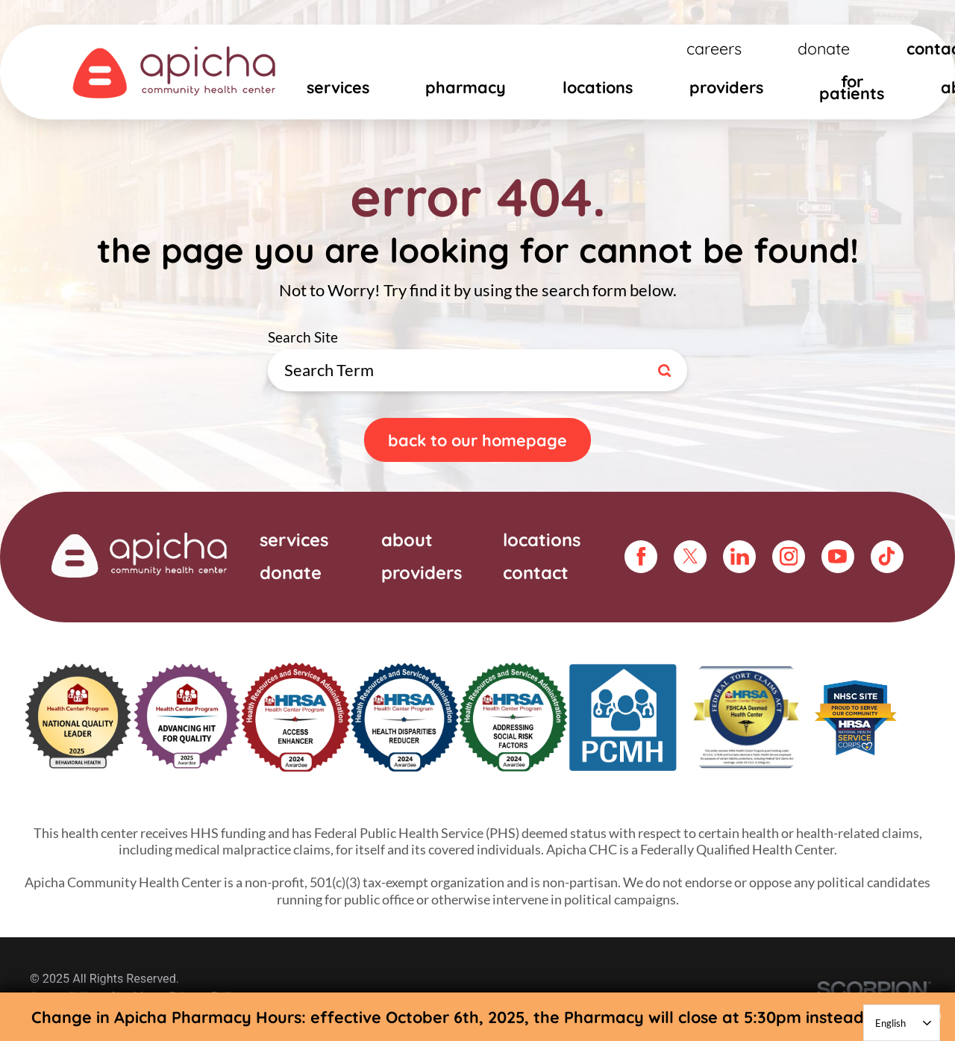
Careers (714, 48)
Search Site (687, 349)
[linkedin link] (739, 556)
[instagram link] (788, 556)
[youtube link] (837, 556)
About (407, 539)
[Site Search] (667, 370)
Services (338, 87)
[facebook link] (640, 556)
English (890, 1023)
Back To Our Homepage (477, 440)
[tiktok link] (887, 556)
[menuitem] (338, 91)
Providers (726, 87)
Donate (824, 48)
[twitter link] (690, 556)
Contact (536, 571)
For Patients (851, 87)
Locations (598, 87)
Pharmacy (465, 87)
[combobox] (901, 1022)
